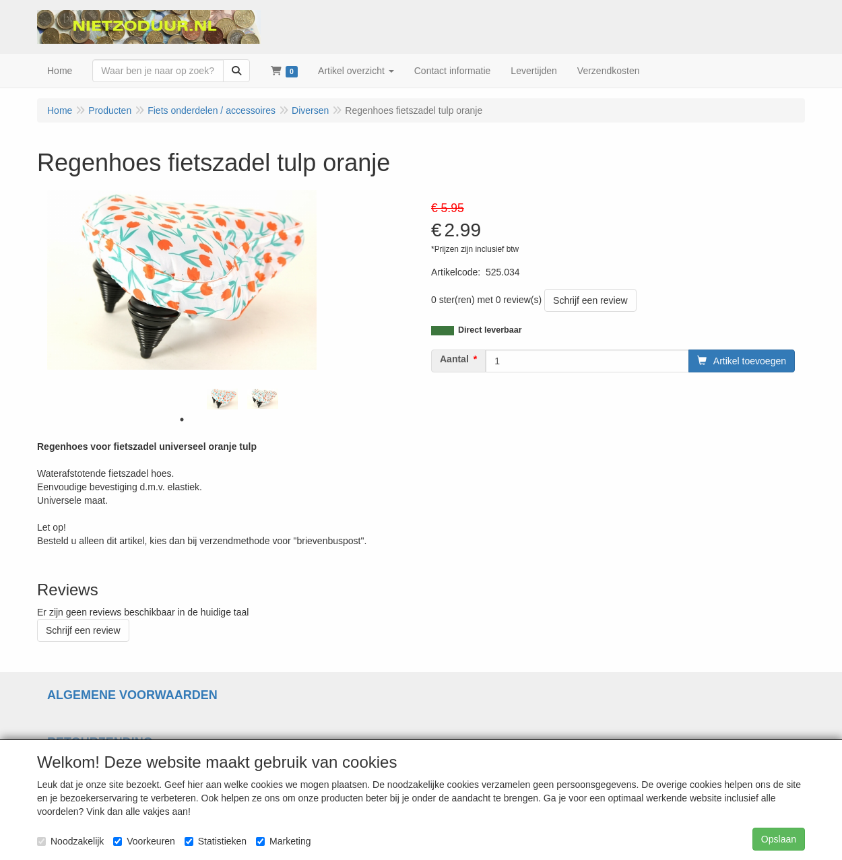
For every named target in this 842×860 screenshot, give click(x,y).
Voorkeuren (144, 841)
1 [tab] (182, 419)
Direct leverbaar (490, 330)
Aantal (454, 359)
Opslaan (778, 839)
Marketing (283, 841)
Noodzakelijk (70, 841)
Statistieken (216, 841)
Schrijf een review (590, 300)
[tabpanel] (222, 399)
